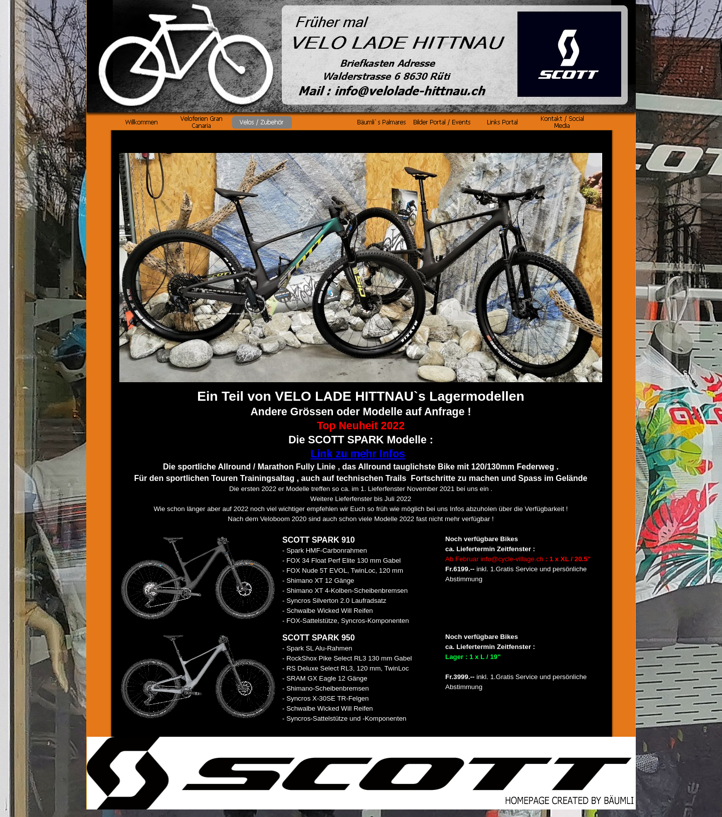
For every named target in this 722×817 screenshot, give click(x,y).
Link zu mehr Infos (357, 454)
